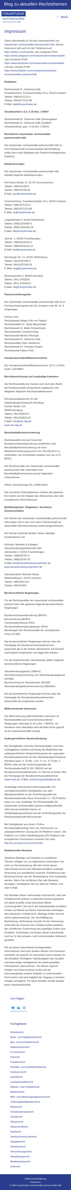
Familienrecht (17, 1062)
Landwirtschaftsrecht (21, 1082)
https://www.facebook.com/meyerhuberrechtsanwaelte (34, 63)
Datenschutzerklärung (35, 1178)
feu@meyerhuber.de (23, 249)
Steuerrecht (16, 1121)
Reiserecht (16, 1106)
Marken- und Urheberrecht (24, 1087)
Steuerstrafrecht (19, 1126)
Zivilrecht (15, 1166)
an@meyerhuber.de (24, 212)
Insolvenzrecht (18, 1072)
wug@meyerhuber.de (25, 268)
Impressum (35, 1182)
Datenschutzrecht (20, 1047)
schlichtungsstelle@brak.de (44, 779)
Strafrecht (15, 1131)
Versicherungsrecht (21, 1151)
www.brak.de (12, 779)
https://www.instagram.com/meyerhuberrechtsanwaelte (34, 55)
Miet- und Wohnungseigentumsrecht (30, 1096)
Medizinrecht (17, 1092)
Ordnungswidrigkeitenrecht (25, 1101)
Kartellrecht (16, 1077)
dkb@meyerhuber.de (24, 231)
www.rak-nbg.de (13, 425)
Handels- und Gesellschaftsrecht (28, 1067)
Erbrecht (15, 1057)
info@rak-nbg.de (22, 421)
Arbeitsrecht (17, 1032)
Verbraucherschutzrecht (23, 1136)
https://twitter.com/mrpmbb (19, 52)
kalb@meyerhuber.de (24, 104)
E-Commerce (17, 1052)
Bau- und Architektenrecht (24, 1042)
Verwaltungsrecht (19, 1156)
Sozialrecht (16, 1116)
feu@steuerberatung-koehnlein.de (32, 563)
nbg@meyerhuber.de (24, 287)
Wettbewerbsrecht (20, 1161)
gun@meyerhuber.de (24, 193)
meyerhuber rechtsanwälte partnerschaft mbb (29, 44)
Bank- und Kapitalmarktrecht (26, 1037)
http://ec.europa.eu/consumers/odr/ (23, 843)
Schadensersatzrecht (22, 1111)
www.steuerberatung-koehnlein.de (23, 567)
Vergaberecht (17, 1141)
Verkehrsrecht (18, 1146)
